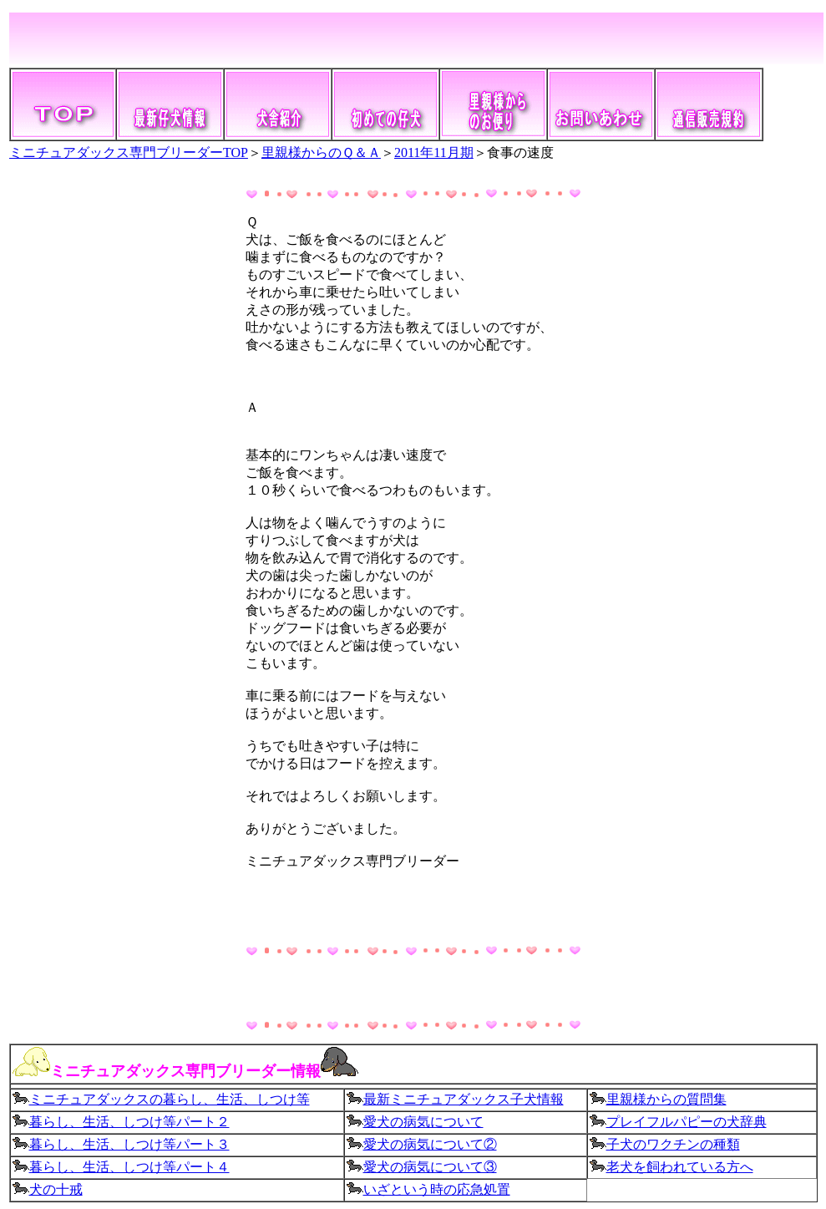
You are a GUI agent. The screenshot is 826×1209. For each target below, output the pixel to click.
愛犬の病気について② (430, 1144)
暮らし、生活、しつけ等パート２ (129, 1122)
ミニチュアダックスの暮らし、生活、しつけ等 (161, 1099)
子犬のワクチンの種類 (673, 1144)
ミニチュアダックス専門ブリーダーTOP (128, 152)
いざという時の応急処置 (436, 1189)
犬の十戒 (56, 1189)
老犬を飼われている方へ (679, 1167)
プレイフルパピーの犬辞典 (686, 1122)
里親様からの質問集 (666, 1099)
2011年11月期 (434, 152)
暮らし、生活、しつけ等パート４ (121, 1167)
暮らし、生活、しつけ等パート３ (121, 1144)
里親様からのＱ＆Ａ (321, 152)
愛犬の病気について (423, 1122)
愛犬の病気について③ (422, 1167)
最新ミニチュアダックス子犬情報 (455, 1099)
